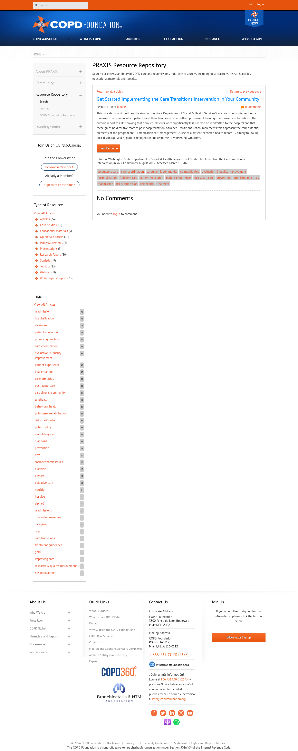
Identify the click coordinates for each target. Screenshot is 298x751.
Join (251, 4)
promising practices (246, 178)
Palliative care (128, 178)
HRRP (37, 455)
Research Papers (50, 254)
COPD (38, 531)
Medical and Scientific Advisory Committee (115, 648)
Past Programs (38, 652)
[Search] (60, 5)
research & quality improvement (56, 566)
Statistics (46, 260)
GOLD (38, 552)
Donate (254, 18)
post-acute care (204, 178)
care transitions (45, 538)
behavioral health (46, 406)
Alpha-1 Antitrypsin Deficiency (108, 655)
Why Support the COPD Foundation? (112, 630)
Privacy (130, 743)
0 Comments (251, 107)
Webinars (46, 272)
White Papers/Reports (54, 278)
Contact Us (96, 642)
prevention (224, 178)
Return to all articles (110, 91)
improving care (44, 559)
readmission (105, 184)
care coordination (132, 171)
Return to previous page (245, 91)
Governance (37, 644)
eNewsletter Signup (239, 637)
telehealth (147, 184)
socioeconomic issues (49, 462)
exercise (40, 469)
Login (260, 4)
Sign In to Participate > (59, 185)
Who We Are (37, 612)
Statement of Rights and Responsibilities (199, 743)
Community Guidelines (154, 743)
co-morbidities (189, 171)
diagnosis (41, 441)
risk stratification (126, 184)
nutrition (40, 489)
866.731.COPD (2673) (175, 679)
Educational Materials (54, 231)
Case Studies (48, 225)
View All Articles (44, 213)
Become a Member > (59, 167)
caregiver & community (162, 171)
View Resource (108, 148)
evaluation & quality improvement (224, 171)
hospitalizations (45, 573)
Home (37, 54)
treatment (162, 184)
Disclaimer (113, 743)
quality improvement (48, 517)
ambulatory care (108, 171)
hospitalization (107, 178)
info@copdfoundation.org (169, 699)
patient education (151, 178)
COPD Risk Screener (101, 636)
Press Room (37, 620)
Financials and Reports (44, 636)
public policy (43, 427)
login (116, 214)
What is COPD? (98, 611)
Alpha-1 (40, 503)
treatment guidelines (48, 545)
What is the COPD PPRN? (104, 617)
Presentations (48, 249)
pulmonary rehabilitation (51, 413)
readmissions (43, 510)
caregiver (41, 524)
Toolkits (121, 107)
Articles (45, 219)
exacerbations (44, 372)
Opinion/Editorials (51, 237)
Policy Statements (51, 243)
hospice (40, 496)
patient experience (178, 178)
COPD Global (38, 628)
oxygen (40, 476)
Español (94, 661)
